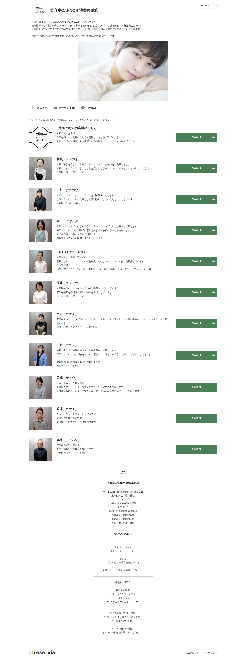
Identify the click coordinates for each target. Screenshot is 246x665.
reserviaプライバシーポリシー (201, 653)
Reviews (88, 108)
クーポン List (64, 108)
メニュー (39, 108)
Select (196, 137)
